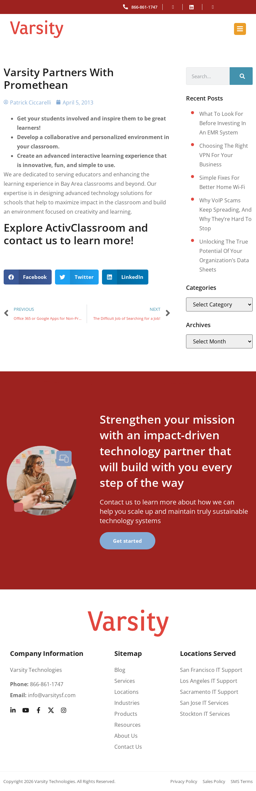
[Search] (241, 76)
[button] (28, 277)
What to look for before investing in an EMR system (222, 123)
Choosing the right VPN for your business (223, 155)
